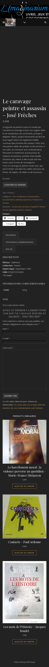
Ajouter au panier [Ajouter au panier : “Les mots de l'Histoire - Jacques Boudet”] (24, 642)
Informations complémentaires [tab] (19, 242)
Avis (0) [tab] (9, 249)
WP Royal (31, 662)
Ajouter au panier (15, 185)
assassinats (16, 206)
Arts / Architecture (19, 196)
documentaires (33, 196)
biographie (34, 206)
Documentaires (9, 199)
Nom (5, 328)
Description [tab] (11, 235)
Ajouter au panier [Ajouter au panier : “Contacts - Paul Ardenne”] (24, 553)
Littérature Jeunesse (24, 199)
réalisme (28, 210)
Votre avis (8, 347)
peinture (20, 210)
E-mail (6, 338)
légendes (12, 210)
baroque (25, 206)
